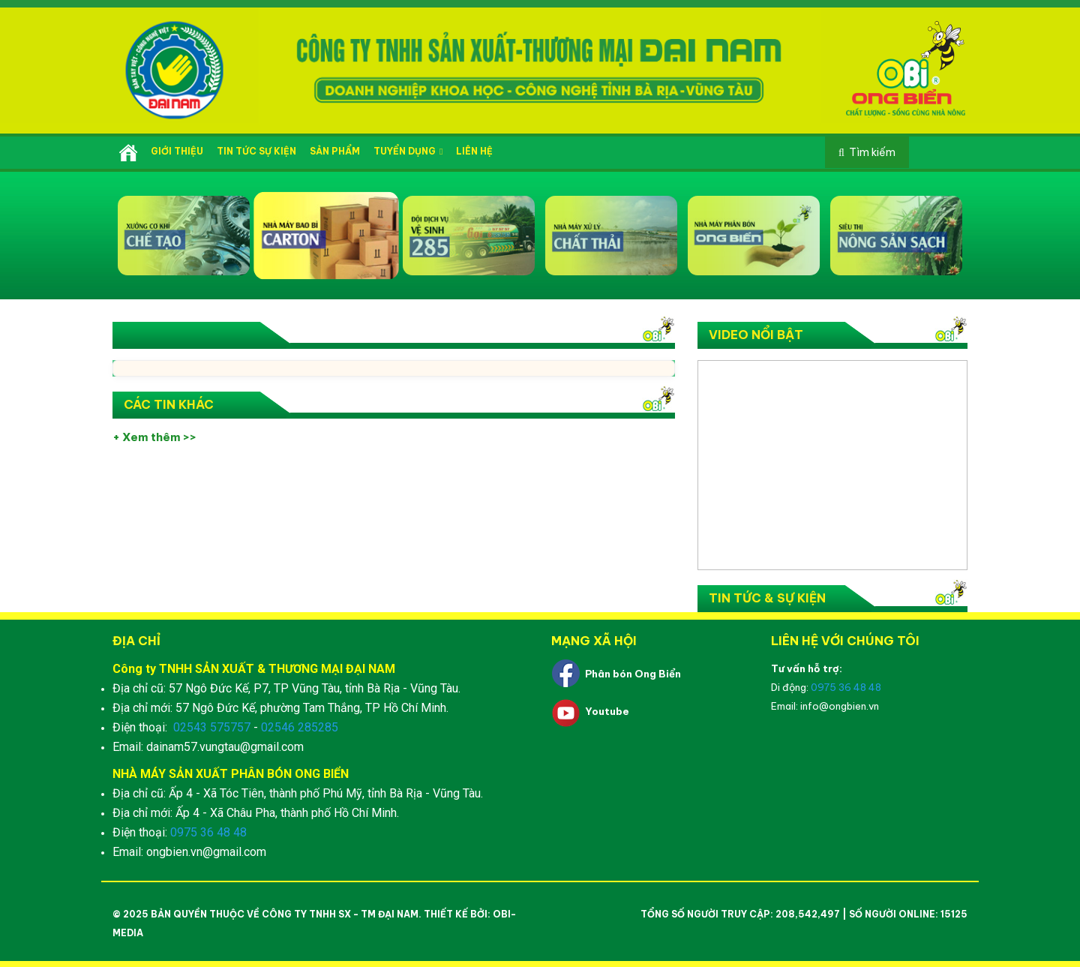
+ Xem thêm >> (154, 437)
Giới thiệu (177, 151)
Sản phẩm (335, 151)
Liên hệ (474, 151)
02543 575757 (211, 727)
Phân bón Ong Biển (633, 674)
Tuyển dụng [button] (408, 151)
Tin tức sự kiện (256, 151)
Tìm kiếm (872, 152)
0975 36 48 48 (208, 832)
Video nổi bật (756, 334)
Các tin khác (169, 404)
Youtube (607, 711)
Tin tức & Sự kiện (767, 597)
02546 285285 (299, 727)
